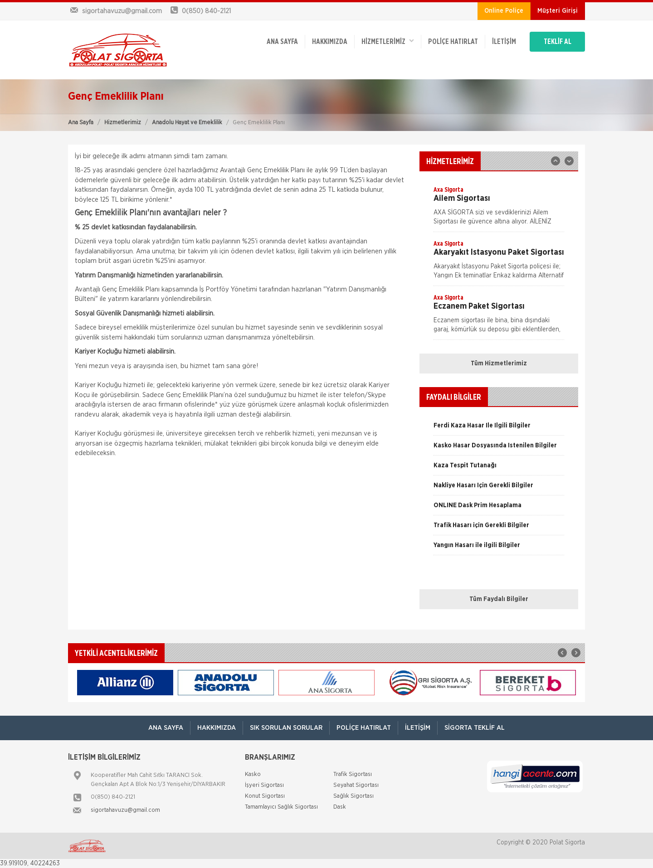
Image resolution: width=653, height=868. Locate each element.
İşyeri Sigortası (264, 785)
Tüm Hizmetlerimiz (499, 363)
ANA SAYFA (282, 41)
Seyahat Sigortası (356, 785)
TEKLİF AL (557, 41)
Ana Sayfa (80, 123)
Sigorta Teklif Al (474, 727)
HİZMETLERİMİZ (387, 41)
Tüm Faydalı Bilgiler (498, 599)
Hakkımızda (329, 41)
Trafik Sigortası (352, 774)
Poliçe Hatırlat (453, 41)
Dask (339, 807)
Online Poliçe (503, 11)
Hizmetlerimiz (122, 123)
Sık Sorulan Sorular (286, 727)
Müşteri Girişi (557, 11)
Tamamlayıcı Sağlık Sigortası (281, 807)
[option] (499, 208)
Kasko (253, 774)
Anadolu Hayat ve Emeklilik (187, 123)
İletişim (504, 41)
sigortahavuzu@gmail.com (125, 810)
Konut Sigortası (265, 796)
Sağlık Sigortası (353, 796)
